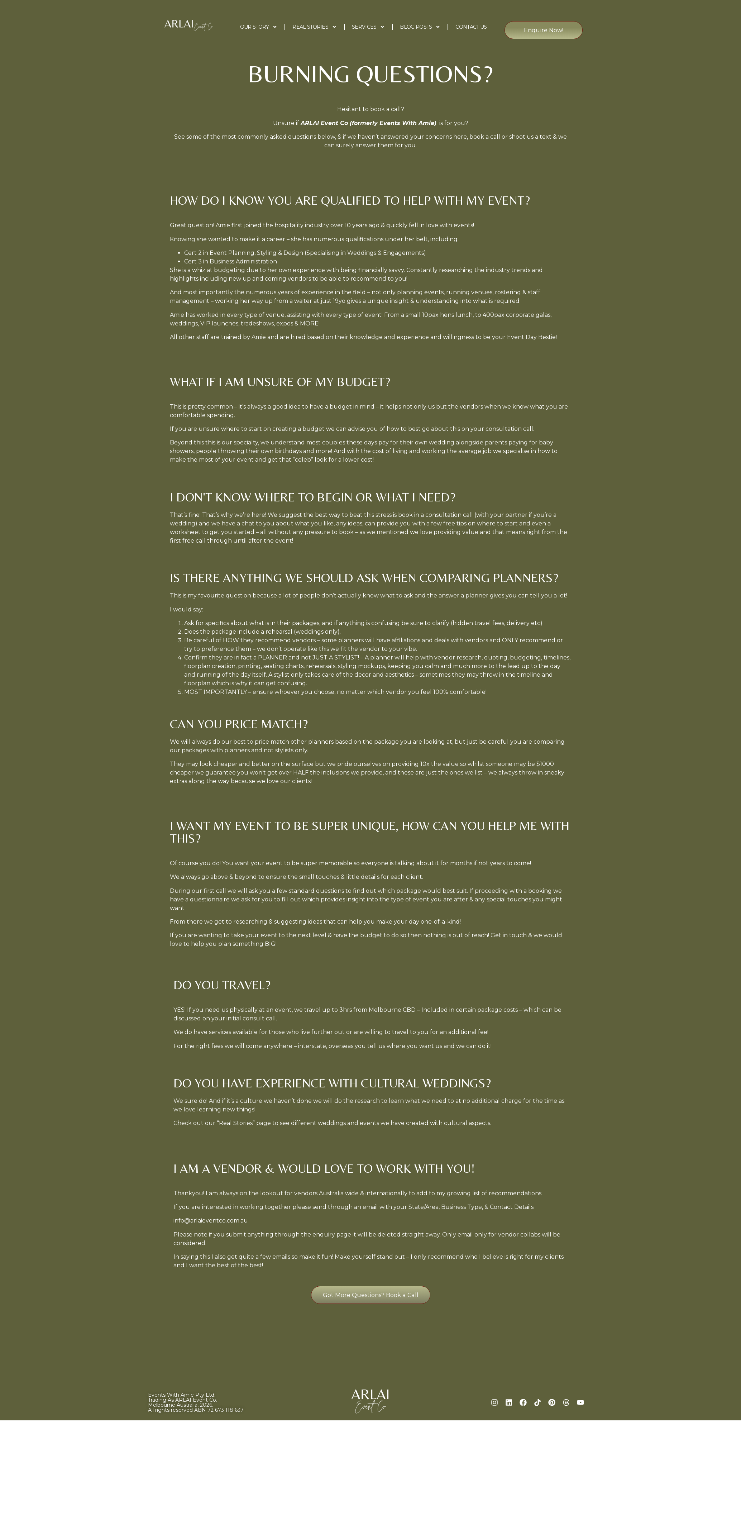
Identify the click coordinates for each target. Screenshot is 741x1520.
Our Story (259, 27)
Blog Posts (420, 27)
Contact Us (471, 27)
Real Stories (314, 27)
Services (368, 27)
